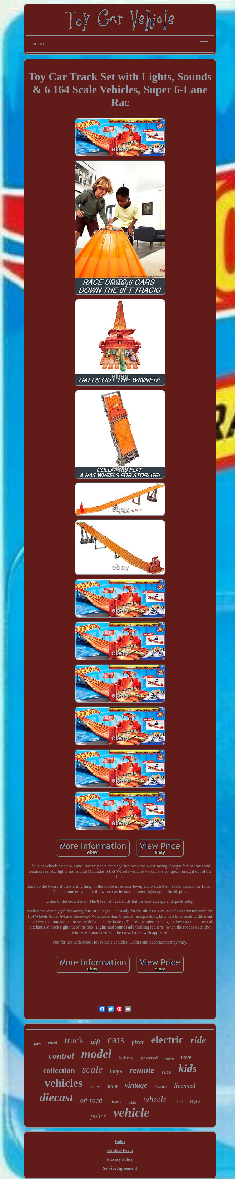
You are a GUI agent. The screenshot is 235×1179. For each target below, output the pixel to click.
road (52, 1042)
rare (186, 1057)
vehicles (64, 1082)
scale (92, 1069)
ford (37, 1043)
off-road (91, 1100)
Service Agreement (120, 1168)
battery (126, 1057)
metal (178, 1101)
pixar (138, 1042)
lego (195, 1100)
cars (115, 1039)
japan (169, 1058)
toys (116, 1071)
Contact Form (120, 1150)
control (61, 1055)
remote (142, 1070)
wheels (155, 1099)
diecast (56, 1097)
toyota (160, 1086)
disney (115, 1101)
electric (167, 1039)
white (132, 1102)
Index (120, 1141)
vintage (136, 1085)
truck (73, 1040)
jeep (113, 1086)
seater (95, 1086)
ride (198, 1040)
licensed (184, 1085)
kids (187, 1068)
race (166, 1072)
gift (95, 1041)
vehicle (131, 1113)
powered (149, 1057)
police (98, 1116)
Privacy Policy (120, 1159)
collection (59, 1070)
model (96, 1053)
